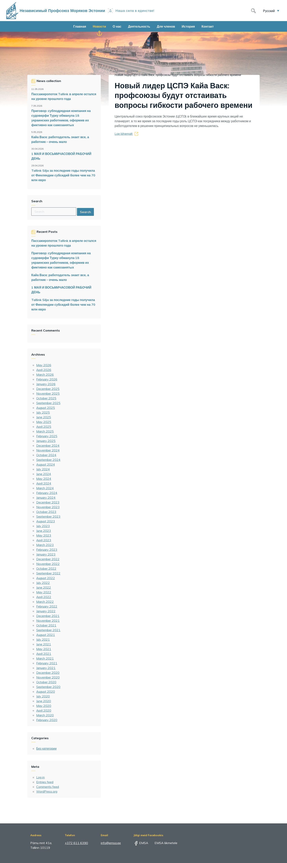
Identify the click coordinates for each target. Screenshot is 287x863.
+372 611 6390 (76, 843)
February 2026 (46, 379)
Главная (79, 26)
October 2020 (46, 682)
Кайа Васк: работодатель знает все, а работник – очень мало (60, 139)
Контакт (208, 26)
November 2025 (48, 393)
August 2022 (45, 578)
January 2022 (46, 611)
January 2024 (46, 498)
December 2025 (47, 389)
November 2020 (48, 677)
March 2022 (45, 602)
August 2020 (45, 691)
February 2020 (46, 720)
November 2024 (48, 450)
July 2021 (43, 639)
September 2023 (48, 516)
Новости (99, 26)
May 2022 (43, 592)
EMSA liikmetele (163, 843)
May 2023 (43, 535)
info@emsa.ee (111, 843)
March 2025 (45, 431)
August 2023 (45, 521)
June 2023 (43, 531)
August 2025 (45, 408)
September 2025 (48, 403)
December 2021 (47, 616)
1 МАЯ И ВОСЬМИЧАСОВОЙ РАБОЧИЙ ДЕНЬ (61, 156)
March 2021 (45, 658)
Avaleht (119, 71)
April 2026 (43, 370)
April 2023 (43, 540)
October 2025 (46, 398)
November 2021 (48, 621)
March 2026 (45, 375)
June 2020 (43, 701)
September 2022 (48, 573)
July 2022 (43, 583)
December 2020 (47, 673)
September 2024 (48, 460)
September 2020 (48, 687)
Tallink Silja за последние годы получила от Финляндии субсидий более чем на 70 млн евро (63, 175)
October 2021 (46, 625)
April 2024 (43, 483)
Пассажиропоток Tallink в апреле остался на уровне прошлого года (63, 96)
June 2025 (43, 417)
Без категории (46, 748)
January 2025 (46, 441)
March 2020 (45, 715)
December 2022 (47, 559)
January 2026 (46, 384)
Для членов (166, 26)
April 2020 (43, 710)
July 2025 (43, 412)
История (188, 26)
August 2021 (45, 635)
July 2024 (43, 469)
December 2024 (47, 445)
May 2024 (43, 479)
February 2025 (46, 436)
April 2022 (43, 597)
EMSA (141, 843)
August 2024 (45, 464)
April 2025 (43, 427)
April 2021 (43, 654)
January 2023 (46, 554)
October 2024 (46, 455)
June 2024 (43, 474)
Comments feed (47, 787)
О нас (117, 26)
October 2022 (46, 568)
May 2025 (43, 422)
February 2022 (46, 606)
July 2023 (43, 526)
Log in (40, 777)
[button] (271, 10)
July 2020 (43, 696)
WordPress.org (46, 791)
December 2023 (47, 502)
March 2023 (45, 545)
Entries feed (44, 782)
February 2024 (46, 493)
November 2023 (48, 507)
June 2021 (43, 644)
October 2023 (46, 512)
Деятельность (139, 26)
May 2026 (43, 365)
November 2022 (48, 564)
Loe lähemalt (124, 134)
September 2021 (48, 630)
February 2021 (46, 663)
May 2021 (43, 649)
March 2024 (45, 488)
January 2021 (46, 668)
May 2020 (43, 706)
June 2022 (43, 587)
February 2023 (46, 550)
